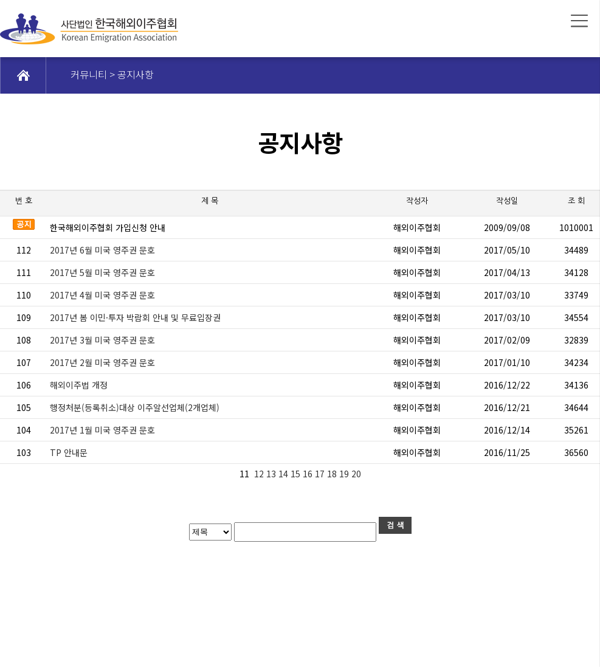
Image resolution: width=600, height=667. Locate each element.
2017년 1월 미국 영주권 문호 (102, 430)
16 (309, 474)
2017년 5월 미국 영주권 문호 (102, 272)
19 (345, 474)
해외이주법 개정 (79, 385)
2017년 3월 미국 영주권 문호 (102, 340)
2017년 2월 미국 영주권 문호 (102, 362)
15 (297, 474)
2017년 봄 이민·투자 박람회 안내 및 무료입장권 (135, 317)
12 (259, 474)
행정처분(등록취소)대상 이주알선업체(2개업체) (134, 407)
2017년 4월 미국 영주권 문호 (102, 295)
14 (284, 474)
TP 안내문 (69, 452)
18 (333, 474)
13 (272, 474)
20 (357, 474)
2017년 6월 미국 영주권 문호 (102, 250)
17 (321, 474)
